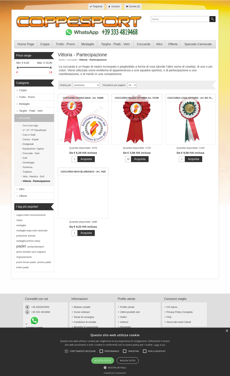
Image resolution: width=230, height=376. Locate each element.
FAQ (169, 317)
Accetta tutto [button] (102, 360)
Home (62, 59)
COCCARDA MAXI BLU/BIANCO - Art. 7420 (83, 171)
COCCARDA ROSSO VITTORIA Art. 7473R (137, 98)
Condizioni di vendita (85, 322)
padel (21, 246)
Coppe (23, 90)
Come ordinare (82, 312)
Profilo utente (127, 307)
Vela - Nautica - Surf (33, 176)
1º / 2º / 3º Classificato (34, 130)
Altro (21, 189)
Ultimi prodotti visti (130, 312)
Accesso (115, 6)
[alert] (115, 352)
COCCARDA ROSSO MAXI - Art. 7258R (83, 98)
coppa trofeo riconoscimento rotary (31, 218)
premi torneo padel (26, 262)
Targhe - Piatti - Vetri (31, 110)
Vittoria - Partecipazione (36, 181)
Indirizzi (124, 322)
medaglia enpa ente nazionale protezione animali (31, 233)
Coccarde (24, 118)
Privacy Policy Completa (180, 312)
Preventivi (125, 327)
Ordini (123, 317)
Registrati (97, 6)
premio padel (44, 262)
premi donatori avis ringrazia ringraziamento (31, 254)
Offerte (23, 195)
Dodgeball (28, 144)
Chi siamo (172, 307)
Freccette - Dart (31, 153)
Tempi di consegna (84, 317)
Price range (23, 55)
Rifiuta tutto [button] (127, 360)
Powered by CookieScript (115, 373)
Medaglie (24, 103)
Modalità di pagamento (86, 327)
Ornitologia (28, 162)
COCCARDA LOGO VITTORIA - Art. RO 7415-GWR (191, 98)
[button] (115, 367)
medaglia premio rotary (28, 241)
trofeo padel (22, 267)
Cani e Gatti (29, 134)
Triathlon (27, 171)
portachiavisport (35, 246)
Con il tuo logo (30, 125)
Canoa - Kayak (31, 139)
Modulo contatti (82, 307)
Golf (25, 158)
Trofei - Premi (27, 97)
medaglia (21, 225)
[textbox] (180, 19)
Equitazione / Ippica (33, 148)
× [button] (226, 331)
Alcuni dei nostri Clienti (179, 322)
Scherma (27, 167)
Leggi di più (159, 344)
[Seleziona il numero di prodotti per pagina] (132, 85)
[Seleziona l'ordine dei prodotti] (86, 85)
